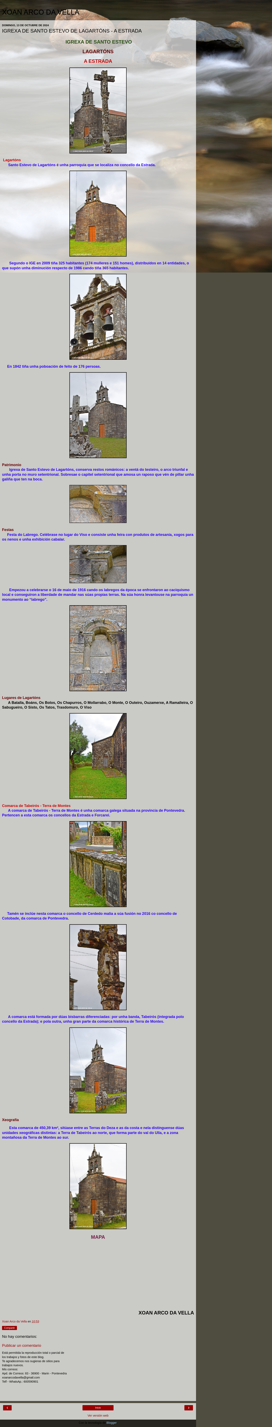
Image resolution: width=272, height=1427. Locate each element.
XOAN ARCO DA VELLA (40, 12)
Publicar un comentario (21, 1345)
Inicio (98, 1407)
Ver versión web (98, 1415)
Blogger (112, 1422)
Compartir (9, 1328)
